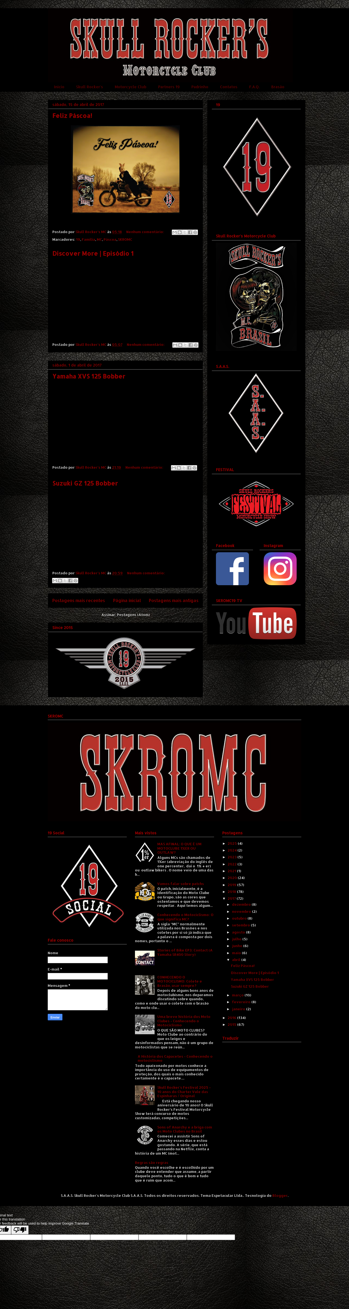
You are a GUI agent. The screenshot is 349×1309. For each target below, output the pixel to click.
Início (59, 86)
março (238, 995)
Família (88, 239)
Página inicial (127, 600)
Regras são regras (151, 1162)
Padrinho (199, 86)
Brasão (277, 86)
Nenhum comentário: (145, 232)
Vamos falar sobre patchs (180, 883)
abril (236, 959)
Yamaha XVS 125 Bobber (88, 376)
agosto (239, 932)
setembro (241, 925)
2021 (232, 871)
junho (237, 946)
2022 (232, 864)
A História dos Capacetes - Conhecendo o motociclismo (175, 1058)
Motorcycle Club (130, 86)
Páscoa (110, 239)
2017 (232, 898)
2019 (232, 885)
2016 (232, 1017)
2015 (232, 1024)
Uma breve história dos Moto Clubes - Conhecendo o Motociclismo (183, 1020)
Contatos (228, 86)
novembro (242, 911)
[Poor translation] (20, 1229)
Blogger (280, 1195)
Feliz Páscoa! (72, 115)
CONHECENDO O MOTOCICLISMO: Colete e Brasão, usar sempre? (179, 981)
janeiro (239, 1009)
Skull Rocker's (89, 86)
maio (237, 953)
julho (237, 939)
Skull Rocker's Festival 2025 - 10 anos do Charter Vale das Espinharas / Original (184, 1091)
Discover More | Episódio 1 (93, 253)
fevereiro (241, 1002)
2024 (232, 850)
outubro (240, 918)
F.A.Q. (254, 86)
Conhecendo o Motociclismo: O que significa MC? (185, 917)
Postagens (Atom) (133, 614)
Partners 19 (169, 86)
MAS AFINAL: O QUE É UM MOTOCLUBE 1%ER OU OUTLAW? (179, 848)
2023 (232, 857)
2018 (232, 891)
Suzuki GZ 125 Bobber (85, 483)
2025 (233, 843)
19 (78, 239)
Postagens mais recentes (78, 600)
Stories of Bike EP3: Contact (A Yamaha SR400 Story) (185, 952)
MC (99, 239)
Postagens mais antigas (173, 600)
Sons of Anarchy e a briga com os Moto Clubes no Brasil (184, 1129)
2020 (233, 877)
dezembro (242, 904)
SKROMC (125, 239)
